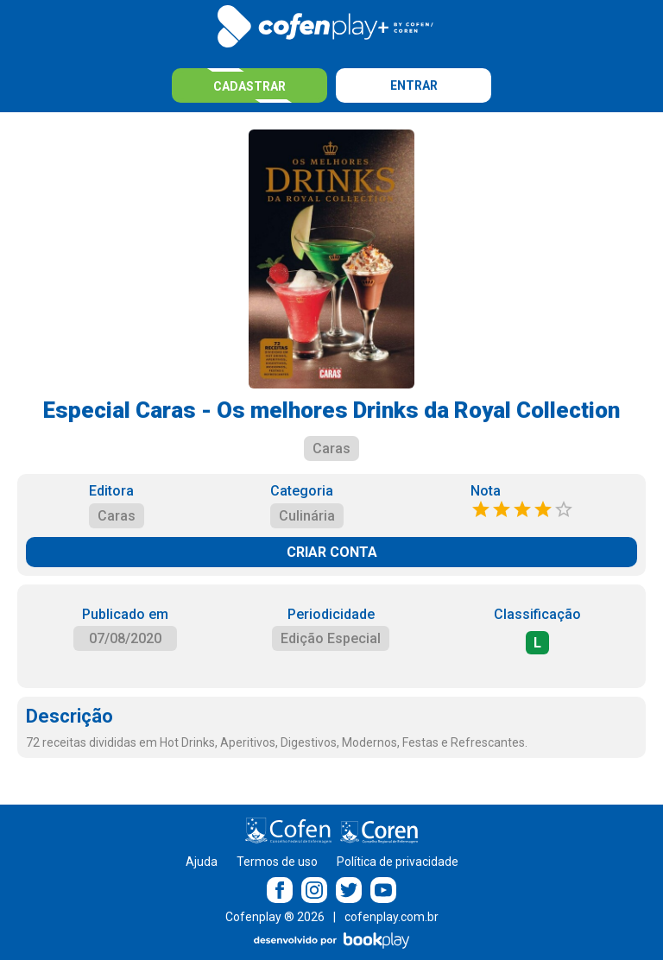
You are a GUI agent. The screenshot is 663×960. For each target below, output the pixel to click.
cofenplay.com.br (391, 917)
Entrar (414, 85)
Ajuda (202, 861)
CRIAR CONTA (332, 552)
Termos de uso (277, 861)
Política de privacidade (397, 861)
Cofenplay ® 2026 (275, 917)
